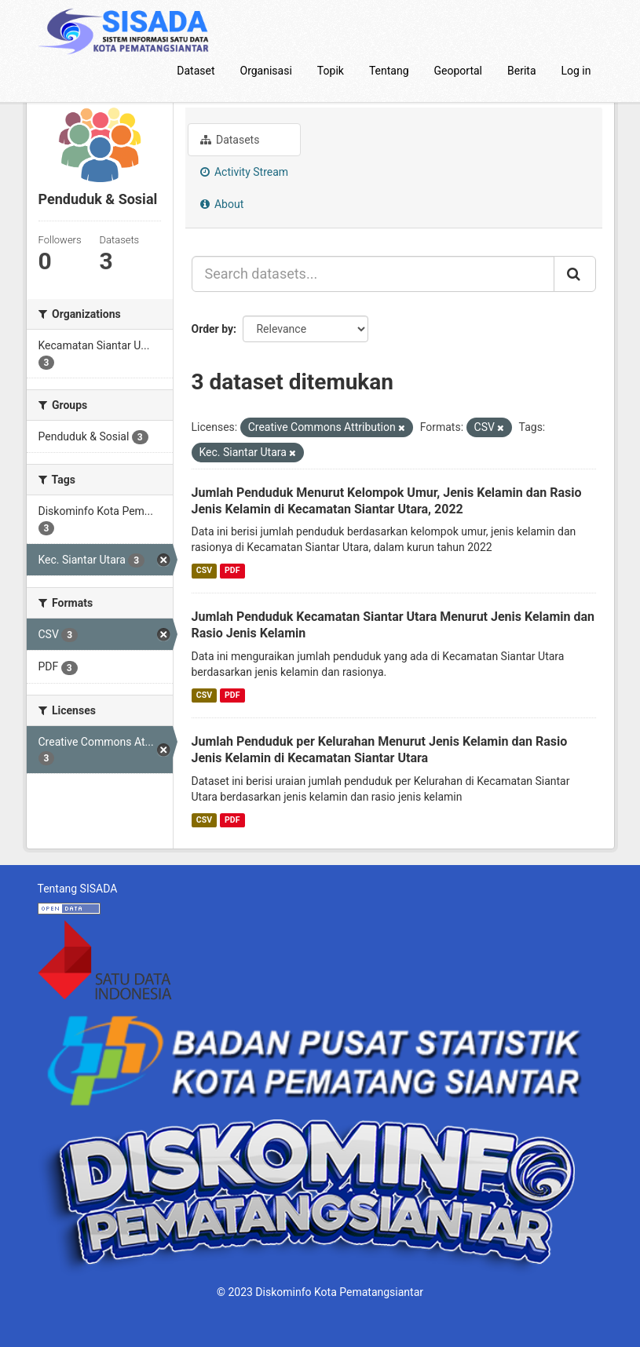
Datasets (230, 139)
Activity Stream (244, 172)
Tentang (389, 70)
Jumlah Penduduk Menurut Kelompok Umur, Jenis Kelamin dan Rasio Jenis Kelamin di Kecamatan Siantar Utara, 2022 (387, 501)
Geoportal (458, 70)
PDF (232, 570)
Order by (213, 329)
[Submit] (575, 274)
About (222, 204)
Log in (576, 70)
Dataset (195, 70)
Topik (330, 70)
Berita (521, 70)
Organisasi (266, 70)
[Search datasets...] (373, 274)
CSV (204, 570)
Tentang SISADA (78, 888)
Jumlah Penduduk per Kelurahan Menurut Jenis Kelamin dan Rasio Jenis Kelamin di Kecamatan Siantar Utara (380, 749)
